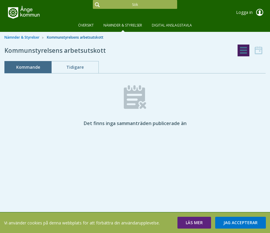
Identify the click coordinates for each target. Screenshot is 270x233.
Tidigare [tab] (75, 67)
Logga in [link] (251, 12)
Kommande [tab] (28, 67)
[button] (194, 223)
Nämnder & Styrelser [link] (21, 37)
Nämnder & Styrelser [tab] (122, 25)
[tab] (243, 50)
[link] (33, 13)
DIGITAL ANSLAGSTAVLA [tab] (172, 25)
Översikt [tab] (86, 25)
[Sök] (135, 4)
